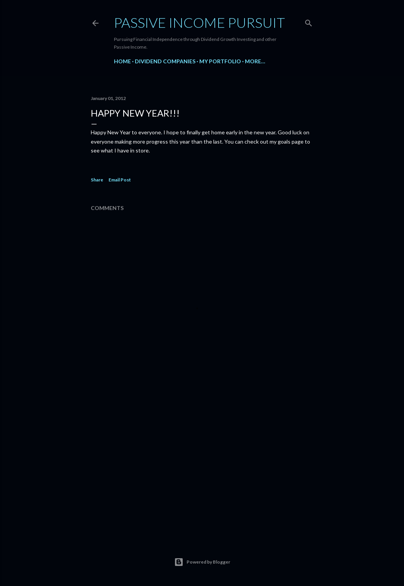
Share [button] (97, 180)
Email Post (120, 180)
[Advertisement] (202, 465)
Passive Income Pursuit (199, 22)
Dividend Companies (165, 61)
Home (122, 61)
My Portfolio (220, 61)
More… (255, 61)
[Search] (308, 21)
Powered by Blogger (202, 562)
